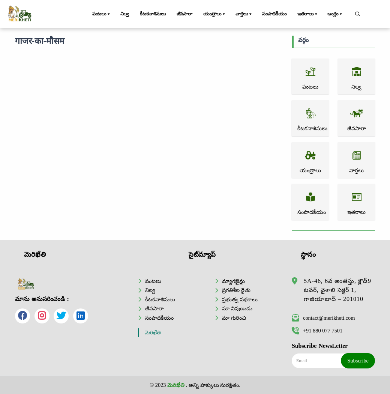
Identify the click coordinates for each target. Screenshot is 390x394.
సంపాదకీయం (274, 14)
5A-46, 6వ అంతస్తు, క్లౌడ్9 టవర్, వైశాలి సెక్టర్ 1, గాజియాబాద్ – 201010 (337, 290)
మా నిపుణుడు (237, 308)
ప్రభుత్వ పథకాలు (240, 299)
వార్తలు (244, 14)
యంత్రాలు (214, 14)
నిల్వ (124, 14)
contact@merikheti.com (323, 318)
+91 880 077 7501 (317, 331)
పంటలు (101, 14)
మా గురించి (234, 318)
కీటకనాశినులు (153, 14)
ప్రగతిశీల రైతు (236, 290)
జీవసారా (184, 14)
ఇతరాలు (307, 14)
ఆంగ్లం (335, 14)
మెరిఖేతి (153, 332)
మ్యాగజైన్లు (233, 281)
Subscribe (358, 361)
